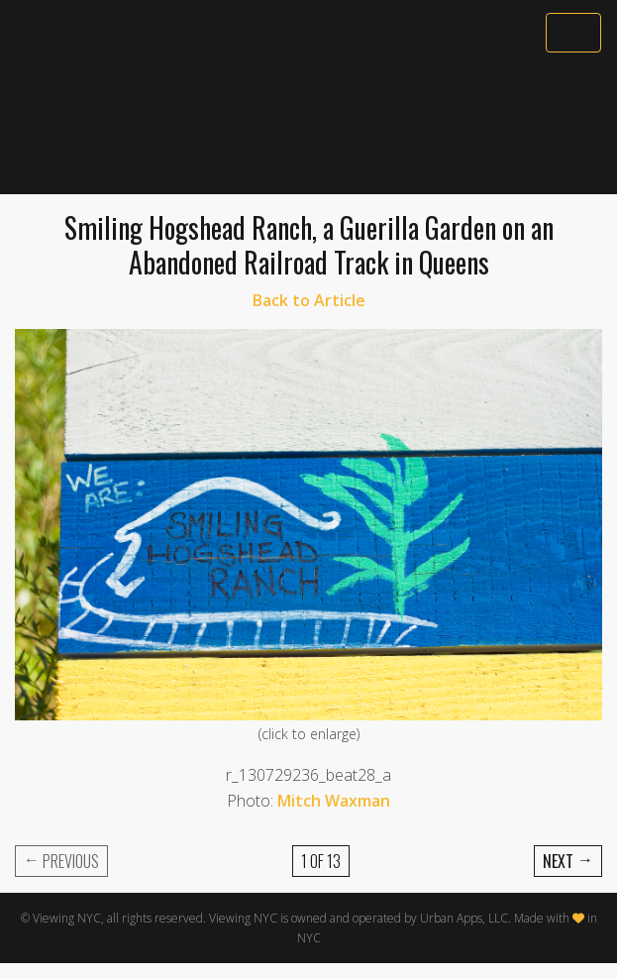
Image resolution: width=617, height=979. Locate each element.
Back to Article (309, 300)
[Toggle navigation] (573, 33)
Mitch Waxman (333, 801)
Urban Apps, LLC (464, 918)
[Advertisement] (308, 125)
